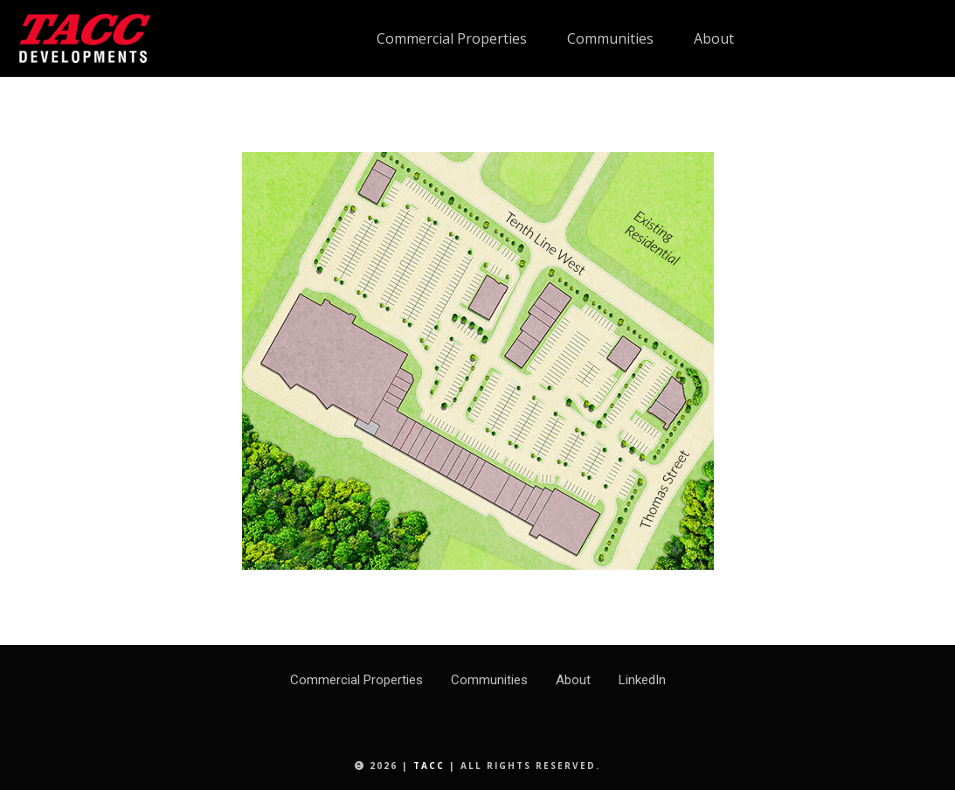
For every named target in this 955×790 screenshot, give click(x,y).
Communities (489, 680)
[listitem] (383, 168)
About (573, 680)
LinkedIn (642, 680)
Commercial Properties (356, 680)
